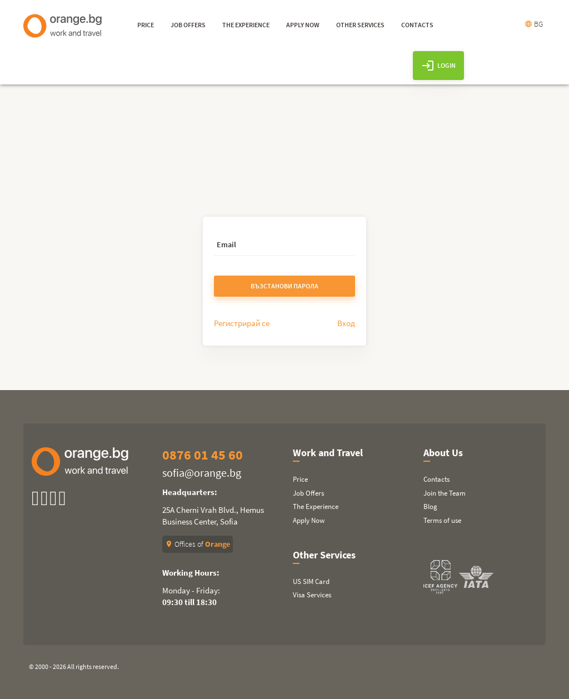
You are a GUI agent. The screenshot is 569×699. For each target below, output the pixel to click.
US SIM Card (311, 581)
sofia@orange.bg (201, 473)
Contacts (436, 479)
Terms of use (442, 520)
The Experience (315, 506)
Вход (346, 323)
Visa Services (312, 595)
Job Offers (308, 493)
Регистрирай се (241, 323)
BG (534, 24)
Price (300, 479)
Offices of (197, 544)
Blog (430, 506)
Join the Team (444, 493)
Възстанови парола (284, 286)
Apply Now (309, 520)
